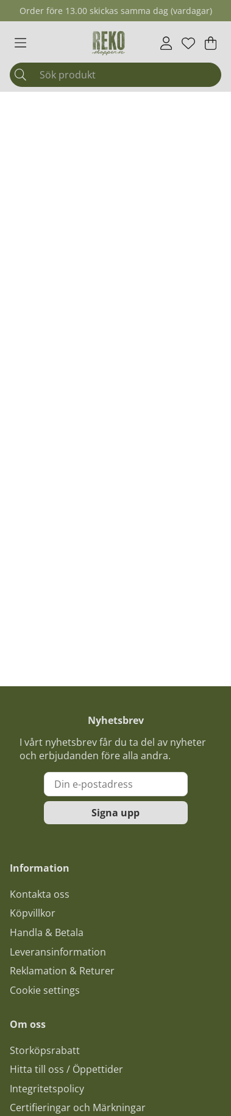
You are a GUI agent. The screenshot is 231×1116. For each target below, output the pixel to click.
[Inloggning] (166, 43)
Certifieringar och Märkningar (78, 1107)
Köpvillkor (32, 913)
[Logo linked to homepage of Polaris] (108, 43)
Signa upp (115, 812)
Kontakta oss (39, 894)
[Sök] (115, 75)
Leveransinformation (58, 952)
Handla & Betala (47, 932)
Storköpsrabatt (45, 1050)
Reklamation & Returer (62, 970)
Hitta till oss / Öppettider (66, 1069)
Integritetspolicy (47, 1088)
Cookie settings (45, 990)
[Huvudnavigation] (20, 43)
